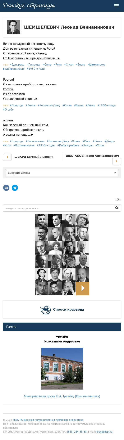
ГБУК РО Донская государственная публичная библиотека (48, 420)
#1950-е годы (36, 69)
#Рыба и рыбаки (68, 145)
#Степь (47, 64)
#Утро (7, 145)
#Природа (33, 64)
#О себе (8, 109)
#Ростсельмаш (35, 141)
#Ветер (90, 105)
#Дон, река (17, 64)
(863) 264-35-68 (77, 432)
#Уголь (100, 145)
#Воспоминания (24, 145)
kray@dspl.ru (104, 432)
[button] (7, 157)
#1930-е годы (107, 105)
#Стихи (68, 64)
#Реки (58, 64)
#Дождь (110, 141)
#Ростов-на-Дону (49, 105)
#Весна (80, 64)
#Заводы (87, 145)
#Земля (31, 105)
